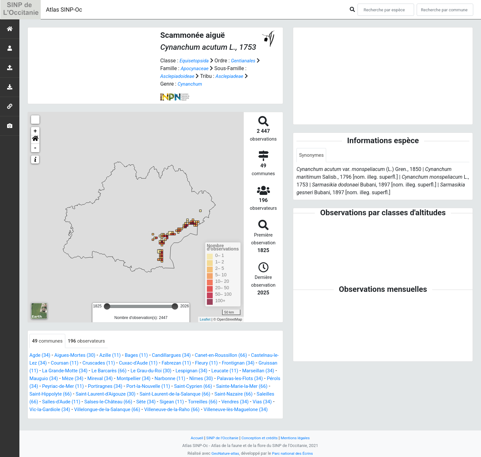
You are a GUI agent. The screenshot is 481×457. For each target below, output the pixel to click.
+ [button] (35, 131)
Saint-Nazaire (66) (144, 402)
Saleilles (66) (183, 402)
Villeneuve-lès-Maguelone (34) (203, 418)
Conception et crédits (260, 437)
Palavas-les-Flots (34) (97, 387)
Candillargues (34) (182, 356)
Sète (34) (73, 410)
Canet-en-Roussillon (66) (235, 356)
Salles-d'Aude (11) (223, 402)
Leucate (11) (57, 379)
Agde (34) (40, 356)
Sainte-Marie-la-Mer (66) (137, 394)
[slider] (107, 306)
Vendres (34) (169, 410)
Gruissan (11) (84, 371)
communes (48, 341)
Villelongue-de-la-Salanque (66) (65, 418)
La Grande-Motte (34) (128, 371)
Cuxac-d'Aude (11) (176, 363)
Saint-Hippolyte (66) (191, 394)
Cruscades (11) (133, 363)
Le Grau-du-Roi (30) (221, 371)
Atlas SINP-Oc (64, 9)
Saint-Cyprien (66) (84, 394)
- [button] (35, 148)
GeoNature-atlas (223, 453)
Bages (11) (144, 356)
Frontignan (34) (47, 371)
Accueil (193, 437)
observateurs (90, 341)
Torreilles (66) (134, 410)
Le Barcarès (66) (176, 371)
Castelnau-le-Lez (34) (53, 363)
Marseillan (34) (93, 379)
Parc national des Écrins (294, 453)
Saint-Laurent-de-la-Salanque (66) (81, 402)
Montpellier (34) (226, 379)
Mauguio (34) (129, 379)
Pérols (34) (138, 387)
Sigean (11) (101, 410)
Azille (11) (116, 356)
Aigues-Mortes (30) (78, 356)
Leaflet (205, 319)
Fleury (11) (249, 363)
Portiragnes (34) (222, 387)
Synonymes (312, 155)
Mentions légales (298, 437)
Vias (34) (197, 410)
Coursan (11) (97, 363)
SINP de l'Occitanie (220, 437)
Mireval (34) (190, 379)
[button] (35, 139)
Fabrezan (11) (217, 363)
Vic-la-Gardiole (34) (234, 410)
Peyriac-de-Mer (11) (177, 387)
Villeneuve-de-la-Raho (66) (135, 418)
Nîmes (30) (55, 387)
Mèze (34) (161, 379)
